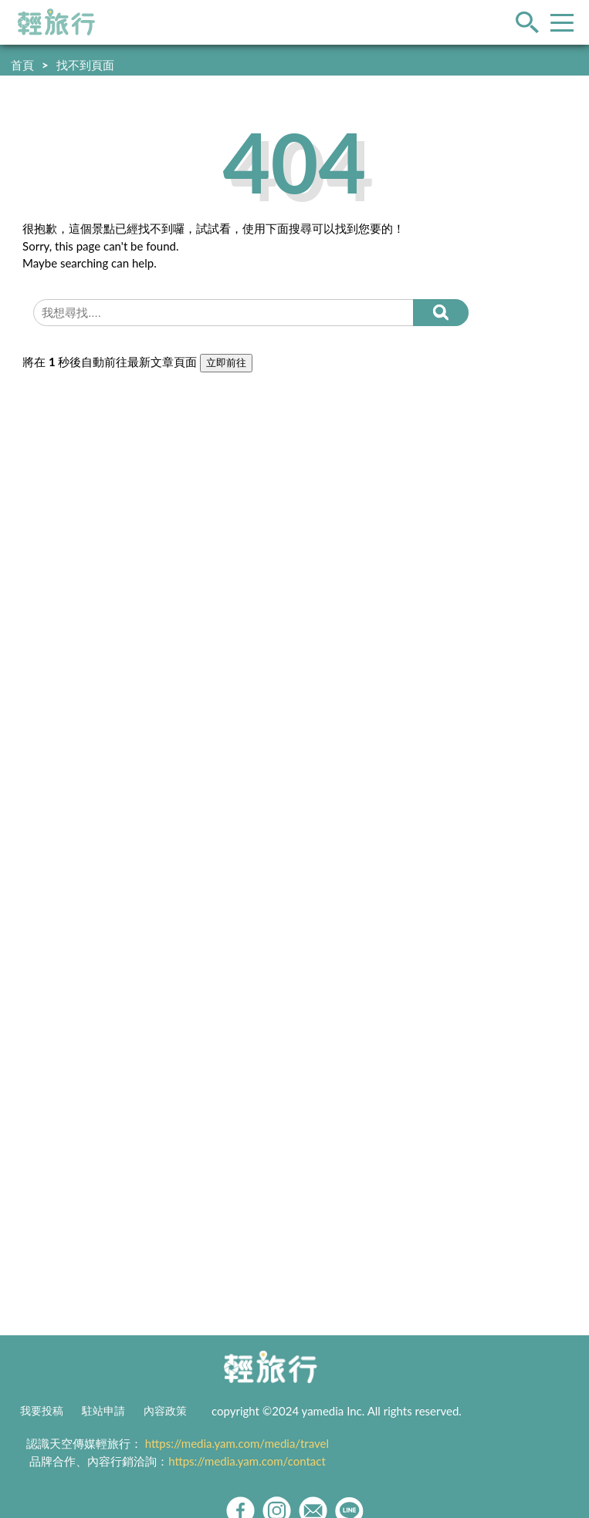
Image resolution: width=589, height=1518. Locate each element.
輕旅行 (56, 22)
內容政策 (165, 1411)
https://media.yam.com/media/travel (237, 1443)
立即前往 (226, 363)
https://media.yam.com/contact (247, 1461)
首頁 (22, 65)
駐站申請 (103, 1411)
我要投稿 (41, 1411)
